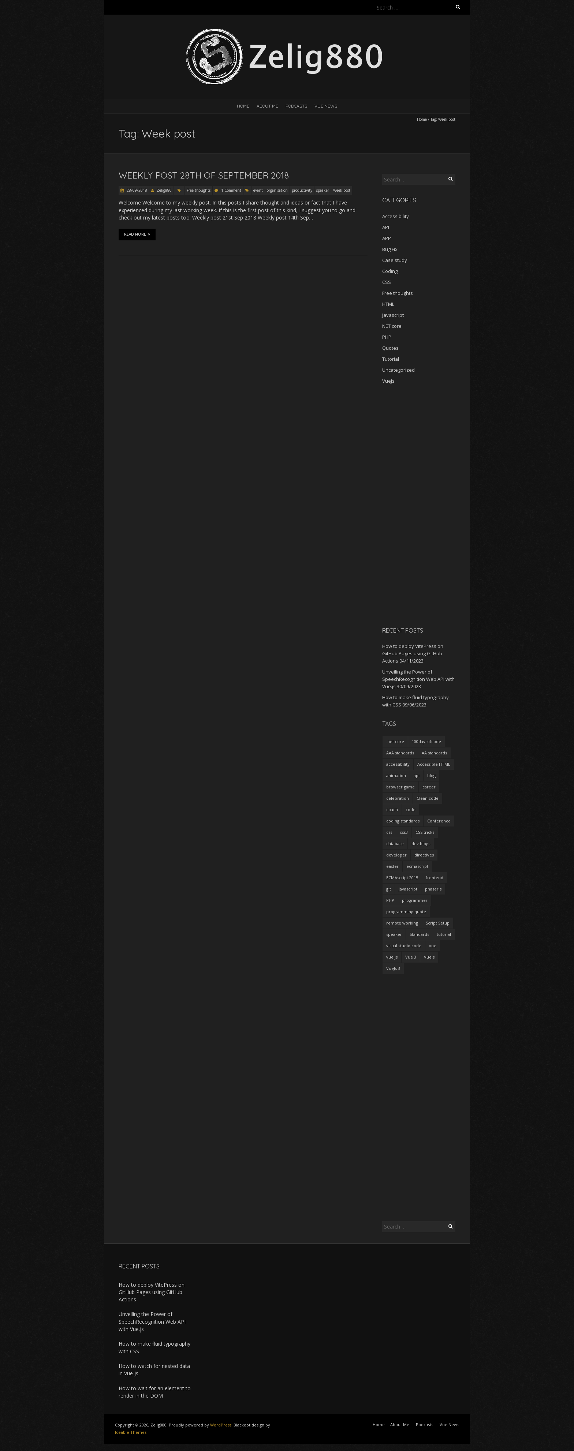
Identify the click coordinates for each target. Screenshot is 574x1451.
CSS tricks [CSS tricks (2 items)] (424, 832)
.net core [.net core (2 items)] (395, 741)
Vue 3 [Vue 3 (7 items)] (410, 957)
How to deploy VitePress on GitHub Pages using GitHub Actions (412, 653)
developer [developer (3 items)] (396, 855)
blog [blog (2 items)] (431, 775)
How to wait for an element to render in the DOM (155, 1392)
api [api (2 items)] (417, 775)
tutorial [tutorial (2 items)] (444, 934)
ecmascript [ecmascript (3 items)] (417, 866)
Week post (341, 190)
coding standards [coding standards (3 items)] (403, 821)
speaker (322, 190)
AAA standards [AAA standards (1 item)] (400, 753)
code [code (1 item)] (410, 809)
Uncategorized (398, 370)
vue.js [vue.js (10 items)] (392, 957)
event (258, 190)
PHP (386, 337)
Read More (137, 234)
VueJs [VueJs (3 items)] (429, 957)
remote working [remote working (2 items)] (402, 923)
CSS (386, 282)
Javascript (393, 315)
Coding (390, 271)
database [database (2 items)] (395, 843)
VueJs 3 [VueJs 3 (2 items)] (393, 968)
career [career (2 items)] (429, 787)
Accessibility (395, 216)
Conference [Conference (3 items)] (439, 821)
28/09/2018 (136, 190)
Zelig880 (164, 190)
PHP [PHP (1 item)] (390, 900)
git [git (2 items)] (388, 889)
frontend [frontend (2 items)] (434, 877)
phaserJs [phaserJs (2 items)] (433, 889)
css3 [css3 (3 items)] (404, 832)
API (385, 227)
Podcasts (296, 106)
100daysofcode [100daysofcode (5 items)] (426, 741)
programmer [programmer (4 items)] (415, 900)
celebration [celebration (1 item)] (397, 798)
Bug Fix (390, 249)
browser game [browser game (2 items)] (400, 787)
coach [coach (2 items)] (392, 809)
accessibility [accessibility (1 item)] (398, 764)
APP (386, 238)
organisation (277, 190)
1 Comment (231, 190)
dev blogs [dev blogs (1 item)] (420, 843)
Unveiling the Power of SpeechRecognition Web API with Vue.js (418, 679)
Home (243, 106)
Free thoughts (198, 190)
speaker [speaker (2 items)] (394, 934)
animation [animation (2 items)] (396, 775)
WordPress (220, 1425)
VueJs (388, 381)
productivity (302, 190)
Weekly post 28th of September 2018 (204, 175)
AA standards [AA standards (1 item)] (434, 753)
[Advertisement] (418, 505)
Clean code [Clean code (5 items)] (428, 798)
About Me (267, 106)
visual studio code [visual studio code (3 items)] (403, 945)
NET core (392, 326)
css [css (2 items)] (389, 832)
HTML (388, 304)
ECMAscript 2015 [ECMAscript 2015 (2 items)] (402, 877)
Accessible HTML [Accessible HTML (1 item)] (433, 764)
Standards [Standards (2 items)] (419, 934)
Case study (394, 260)
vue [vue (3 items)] (432, 945)
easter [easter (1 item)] (392, 866)
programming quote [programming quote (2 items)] (406, 911)
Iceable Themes (130, 1432)
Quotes (390, 348)
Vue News (325, 106)
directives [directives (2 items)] (424, 855)
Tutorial (390, 359)
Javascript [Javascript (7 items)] (408, 889)
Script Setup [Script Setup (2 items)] (438, 923)
